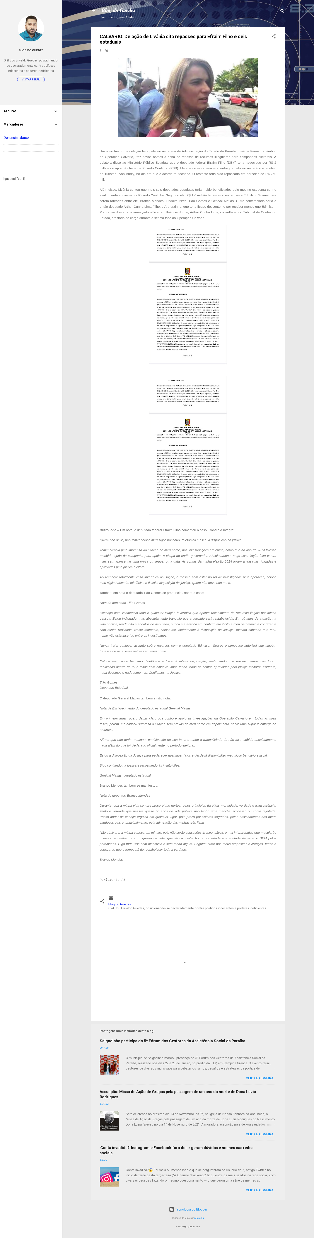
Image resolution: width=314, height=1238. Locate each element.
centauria (199, 1218)
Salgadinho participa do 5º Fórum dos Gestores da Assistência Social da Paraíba (172, 1041)
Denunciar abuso (16, 138)
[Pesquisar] (282, 12)
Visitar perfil (31, 79)
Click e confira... (261, 1078)
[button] (273, 37)
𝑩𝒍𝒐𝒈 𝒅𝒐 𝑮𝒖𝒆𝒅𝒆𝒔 (118, 10)
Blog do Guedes (31, 50)
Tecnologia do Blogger (188, 1209)
